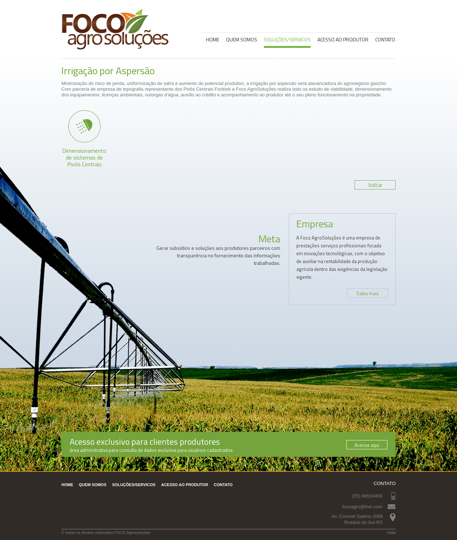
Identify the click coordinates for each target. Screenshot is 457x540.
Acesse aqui (367, 445)
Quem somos (241, 39)
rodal (391, 532)
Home (212, 39)
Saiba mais (367, 293)
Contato (385, 39)
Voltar (375, 185)
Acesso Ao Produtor (342, 39)
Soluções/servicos (287, 39)
